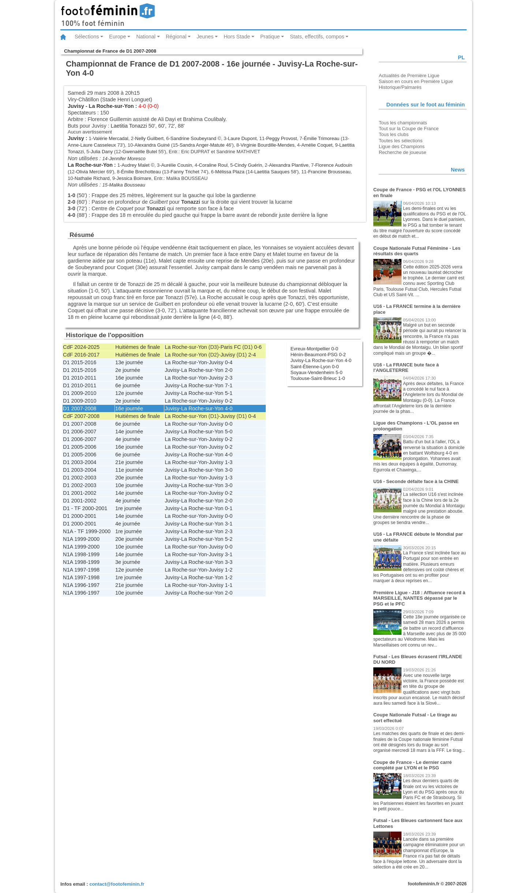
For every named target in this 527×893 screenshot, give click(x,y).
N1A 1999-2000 (81, 539)
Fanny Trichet (185, 171)
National (146, 36)
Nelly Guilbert (149, 138)
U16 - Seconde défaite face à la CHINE (416, 481)
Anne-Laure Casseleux (92, 145)
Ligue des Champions (402, 146)
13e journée (129, 362)
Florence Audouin (333, 165)
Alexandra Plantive (289, 165)
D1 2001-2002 (79, 493)
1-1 (228, 585)
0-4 (228, 362)
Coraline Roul (213, 165)
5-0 (228, 431)
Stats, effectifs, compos (317, 36)
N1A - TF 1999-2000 (87, 531)
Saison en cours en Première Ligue (416, 81)
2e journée (127, 370)
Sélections (87, 36)
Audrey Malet (135, 165)
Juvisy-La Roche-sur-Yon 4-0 (321, 360)
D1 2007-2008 (79, 408)
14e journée (129, 431)
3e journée (127, 562)
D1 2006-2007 (79, 431)
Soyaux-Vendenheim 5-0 (317, 372)
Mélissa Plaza (229, 171)
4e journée (127, 439)
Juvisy (76, 106)
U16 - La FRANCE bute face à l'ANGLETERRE (406, 367)
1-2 (228, 570)
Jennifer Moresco (127, 158)
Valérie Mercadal (110, 138)
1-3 (228, 462)
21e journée (129, 462)
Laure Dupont (242, 138)
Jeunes (205, 36)
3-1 (228, 524)
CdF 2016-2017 (81, 355)
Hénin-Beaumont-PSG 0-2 (318, 354)
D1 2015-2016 (79, 362)
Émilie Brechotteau (141, 171)
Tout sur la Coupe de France (408, 128)
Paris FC (230, 347)
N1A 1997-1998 (81, 570)
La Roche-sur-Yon (111, 106)
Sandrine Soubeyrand (193, 138)
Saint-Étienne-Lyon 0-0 (315, 366)
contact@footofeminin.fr (116, 884)
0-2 (228, 401)
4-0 (228, 408)
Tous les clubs (393, 134)
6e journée (127, 385)
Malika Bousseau (127, 185)
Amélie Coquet (316, 145)
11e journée (129, 470)
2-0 (228, 370)
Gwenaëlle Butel (140, 151)
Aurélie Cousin (176, 165)
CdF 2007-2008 (81, 416)
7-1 (228, 385)
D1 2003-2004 (79, 462)
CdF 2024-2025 (81, 347)
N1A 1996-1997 (81, 585)
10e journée (129, 485)
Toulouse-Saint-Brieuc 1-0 (318, 378)
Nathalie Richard (92, 178)
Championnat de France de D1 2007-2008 (110, 51)
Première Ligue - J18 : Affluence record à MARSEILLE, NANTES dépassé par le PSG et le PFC (419, 598)
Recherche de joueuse (402, 152)
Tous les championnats (403, 122)
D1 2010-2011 (79, 378)
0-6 (258, 347)
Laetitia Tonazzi (129, 126)
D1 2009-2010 (79, 393)
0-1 (228, 508)
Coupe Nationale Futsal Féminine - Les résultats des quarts (416, 251)
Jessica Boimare (133, 178)
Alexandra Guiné (152, 145)
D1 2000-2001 (79, 516)
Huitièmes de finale (137, 347)
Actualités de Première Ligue (409, 75)
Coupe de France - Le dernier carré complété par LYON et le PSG (412, 765)
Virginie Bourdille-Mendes (267, 145)
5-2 (228, 539)
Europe (117, 36)
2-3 (228, 378)
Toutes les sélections (401, 140)
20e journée (129, 478)
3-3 (228, 562)
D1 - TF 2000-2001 (85, 508)
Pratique (270, 36)
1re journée (128, 508)
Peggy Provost (281, 138)
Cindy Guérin (248, 165)
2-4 (252, 355)
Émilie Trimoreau (321, 138)
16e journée (129, 378)
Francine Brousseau (329, 171)
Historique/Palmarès (400, 87)
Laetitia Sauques (272, 171)
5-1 (228, 393)
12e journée (129, 393)
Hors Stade (237, 36)
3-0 (228, 470)
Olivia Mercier (90, 171)
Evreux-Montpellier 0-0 (314, 348)
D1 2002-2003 (79, 478)
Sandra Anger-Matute (202, 145)
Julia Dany (102, 151)
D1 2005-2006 (79, 447)
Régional (176, 36)
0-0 (228, 424)
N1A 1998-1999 (81, 554)
